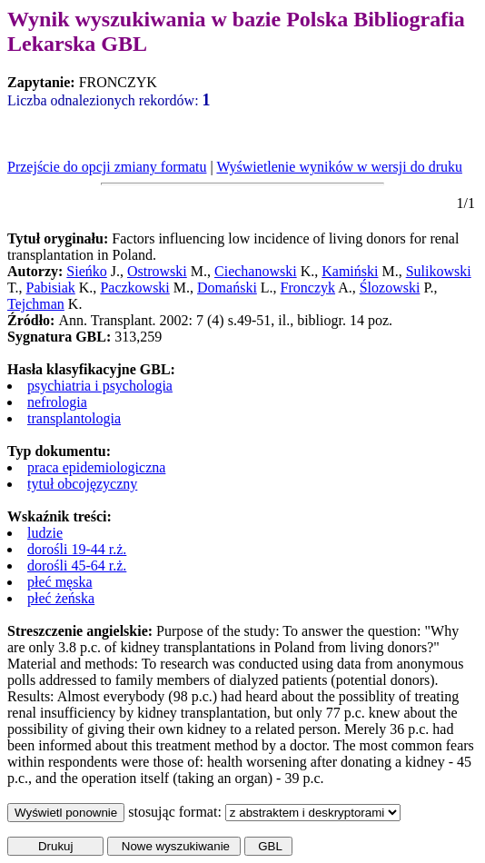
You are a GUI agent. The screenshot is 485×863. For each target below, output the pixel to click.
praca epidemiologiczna (96, 467)
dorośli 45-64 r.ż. (76, 565)
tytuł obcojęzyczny (82, 483)
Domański (227, 287)
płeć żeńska (60, 598)
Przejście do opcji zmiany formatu (106, 166)
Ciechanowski (255, 271)
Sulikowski (438, 271)
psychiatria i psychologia (100, 385)
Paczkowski (134, 287)
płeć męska (60, 582)
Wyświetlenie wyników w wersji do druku (339, 166)
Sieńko (86, 271)
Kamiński (350, 271)
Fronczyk (308, 287)
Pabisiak (50, 287)
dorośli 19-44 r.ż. (76, 549)
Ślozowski (390, 287)
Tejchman (35, 304)
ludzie (45, 533)
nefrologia (57, 402)
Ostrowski (157, 271)
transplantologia (74, 418)
